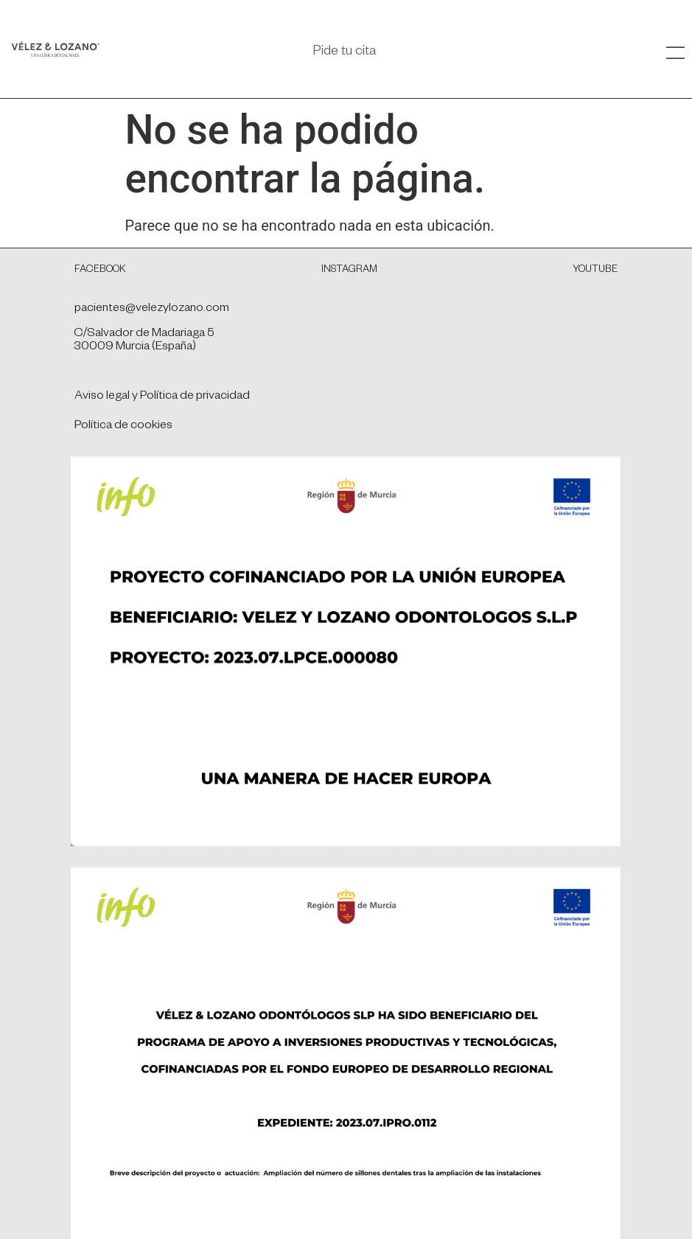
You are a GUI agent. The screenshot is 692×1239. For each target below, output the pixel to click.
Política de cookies (123, 426)
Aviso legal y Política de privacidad (162, 397)
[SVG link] (55, 49)
